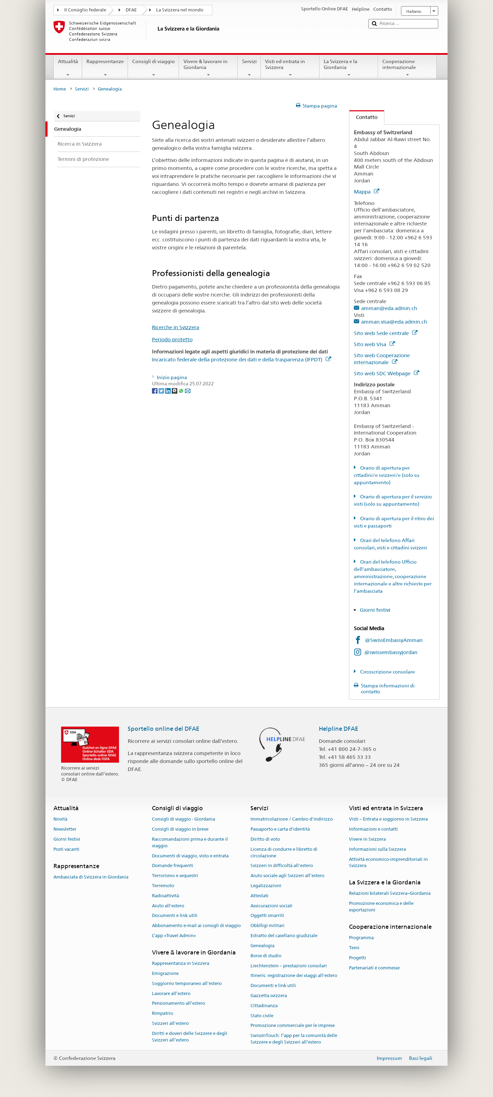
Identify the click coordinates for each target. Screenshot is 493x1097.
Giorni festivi (375, 610)
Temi (354, 947)
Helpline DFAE (338, 728)
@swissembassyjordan (390, 652)
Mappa (366, 191)
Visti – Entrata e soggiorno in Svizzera (388, 819)
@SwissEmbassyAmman (394, 640)
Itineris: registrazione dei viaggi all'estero (293, 975)
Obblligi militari (267, 925)
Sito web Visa (374, 344)
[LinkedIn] (168, 390)
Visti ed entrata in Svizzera (290, 68)
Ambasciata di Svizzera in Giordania (90, 877)
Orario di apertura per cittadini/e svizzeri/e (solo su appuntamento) (386, 475)
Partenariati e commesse (374, 967)
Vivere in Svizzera (367, 839)
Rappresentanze (105, 68)
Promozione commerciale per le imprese (292, 1025)
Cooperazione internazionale (407, 68)
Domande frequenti (172, 865)
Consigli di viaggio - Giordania (183, 819)
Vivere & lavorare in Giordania (208, 68)
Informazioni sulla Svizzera (377, 849)
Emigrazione (165, 973)
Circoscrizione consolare (387, 672)
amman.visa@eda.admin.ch (394, 321)
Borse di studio (265, 955)
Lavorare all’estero (171, 993)
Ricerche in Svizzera (175, 327)
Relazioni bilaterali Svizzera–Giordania (390, 893)
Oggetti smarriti (267, 915)
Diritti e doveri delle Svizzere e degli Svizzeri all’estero (189, 1037)
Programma (361, 937)
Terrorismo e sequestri (175, 875)
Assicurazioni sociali (271, 905)
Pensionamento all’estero (178, 1003)
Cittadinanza (264, 1005)
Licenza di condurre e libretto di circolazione (283, 852)
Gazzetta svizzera (268, 995)
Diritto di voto (265, 839)
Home (59, 89)
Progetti (357, 957)
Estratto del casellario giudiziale (283, 935)
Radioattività (165, 895)
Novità (60, 819)
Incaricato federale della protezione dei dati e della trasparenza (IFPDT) (241, 359)
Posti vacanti (66, 849)
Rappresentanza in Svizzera (180, 963)
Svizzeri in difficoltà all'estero (281, 865)
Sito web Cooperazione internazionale (382, 359)
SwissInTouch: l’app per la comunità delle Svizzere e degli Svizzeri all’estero (293, 1039)
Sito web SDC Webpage (386, 373)
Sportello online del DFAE (163, 728)
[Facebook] (155, 390)
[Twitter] (162, 390)
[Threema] (175, 390)
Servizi (249, 68)
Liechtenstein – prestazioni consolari (288, 965)
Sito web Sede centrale (385, 333)
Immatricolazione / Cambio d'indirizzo (291, 819)
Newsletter (64, 829)
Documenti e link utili (174, 915)
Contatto (363, 117)
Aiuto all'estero (168, 905)
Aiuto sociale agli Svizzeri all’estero (287, 875)
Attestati (259, 895)
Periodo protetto (172, 339)
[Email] (187, 390)
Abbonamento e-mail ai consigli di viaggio (196, 925)
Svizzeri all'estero (170, 1023)
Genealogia (262, 945)
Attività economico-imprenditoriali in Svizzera (388, 862)
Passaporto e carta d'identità (280, 829)
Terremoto (163, 885)
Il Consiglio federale (85, 9)
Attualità (68, 68)
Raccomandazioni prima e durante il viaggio (190, 842)
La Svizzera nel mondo (179, 9)
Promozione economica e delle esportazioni (381, 907)
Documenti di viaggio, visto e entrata (190, 855)
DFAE (131, 9)
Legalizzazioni (265, 885)
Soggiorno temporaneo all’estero (187, 983)
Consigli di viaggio (153, 68)
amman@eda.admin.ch (389, 308)
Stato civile (261, 1015)
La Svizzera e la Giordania (349, 68)
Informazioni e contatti (373, 829)
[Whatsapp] (181, 390)
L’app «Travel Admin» (174, 935)
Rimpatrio (162, 1013)
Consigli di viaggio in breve (180, 829)
